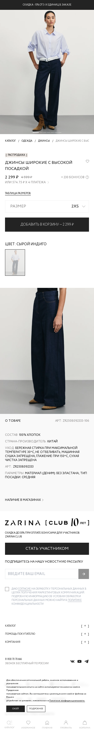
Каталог (47, 626)
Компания (47, 642)
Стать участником (47, 549)
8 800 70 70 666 (13, 659)
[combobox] (47, 206)
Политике (75, 600)
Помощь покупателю (47, 634)
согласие (24, 589)
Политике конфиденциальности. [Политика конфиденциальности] (67, 700)
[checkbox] (7, 589)
